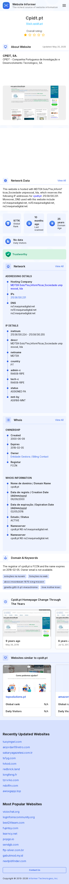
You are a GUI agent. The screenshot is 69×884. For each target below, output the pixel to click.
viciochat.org (11, 811)
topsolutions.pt (16, 696)
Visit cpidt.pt (34, 23)
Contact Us (34, 870)
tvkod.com (9, 763)
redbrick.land (11, 769)
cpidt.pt (37, 195)
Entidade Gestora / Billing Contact (29, 456)
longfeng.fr (10, 774)
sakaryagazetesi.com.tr (18, 752)
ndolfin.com (10, 785)
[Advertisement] (34, 75)
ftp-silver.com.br (13, 850)
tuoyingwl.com (12, 741)
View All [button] (62, 180)
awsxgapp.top (12, 791)
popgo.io (8, 839)
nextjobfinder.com (14, 861)
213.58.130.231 (18, 297)
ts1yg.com (9, 758)
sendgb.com (11, 844)
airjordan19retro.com (16, 747)
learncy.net (10, 833)
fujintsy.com (10, 828)
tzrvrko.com (11, 780)
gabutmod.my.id (13, 855)
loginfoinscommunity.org (19, 817)
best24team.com (13, 822)
